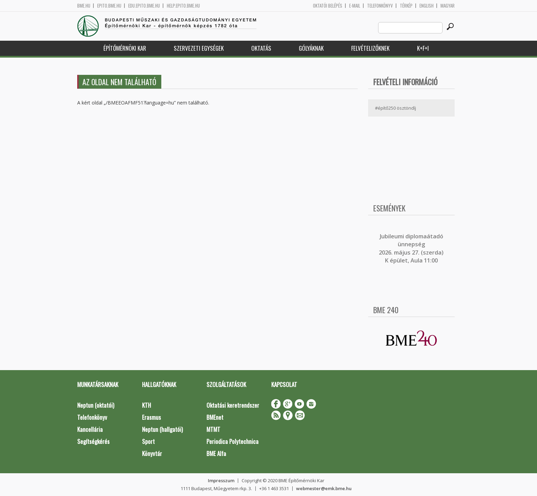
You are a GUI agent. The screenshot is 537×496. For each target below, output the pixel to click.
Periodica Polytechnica (232, 441)
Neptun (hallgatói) (162, 429)
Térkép (406, 5)
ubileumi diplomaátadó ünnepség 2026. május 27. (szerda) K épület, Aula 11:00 (411, 248)
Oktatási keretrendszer (232, 405)
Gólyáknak (311, 48)
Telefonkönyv (380, 5)
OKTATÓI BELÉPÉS (327, 5)
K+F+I (423, 48)
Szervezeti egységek (199, 48)
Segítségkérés (93, 441)
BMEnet (214, 417)
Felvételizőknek (370, 48)
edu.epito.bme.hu (144, 5)
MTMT (213, 429)
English (426, 5)
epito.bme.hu (109, 5)
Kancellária (90, 429)
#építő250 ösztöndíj (395, 108)
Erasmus (151, 417)
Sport (148, 441)
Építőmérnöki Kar (124, 48)
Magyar (447, 5)
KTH (146, 405)
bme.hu (83, 5)
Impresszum (221, 480)
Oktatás (261, 48)
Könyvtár (152, 453)
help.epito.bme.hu (183, 5)
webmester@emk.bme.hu (324, 488)
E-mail (354, 5)
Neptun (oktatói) (95, 405)
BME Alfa (216, 453)
